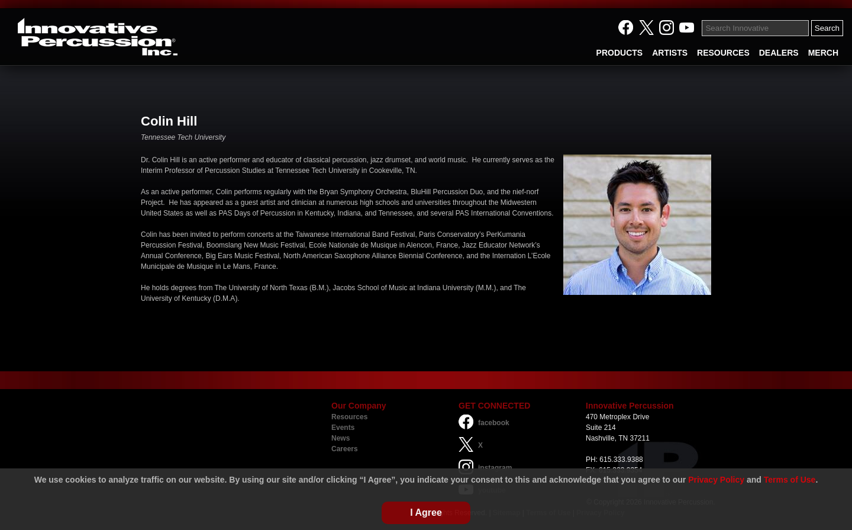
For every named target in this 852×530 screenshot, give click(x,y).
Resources (349, 417)
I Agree (426, 512)
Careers (344, 449)
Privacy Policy (716, 479)
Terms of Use (790, 479)
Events (342, 427)
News (340, 438)
